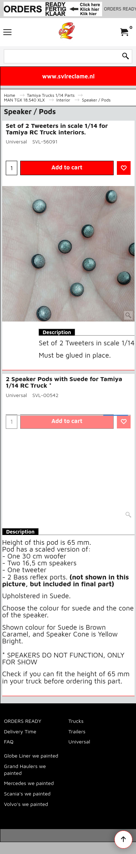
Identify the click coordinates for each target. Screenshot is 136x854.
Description (57, 332)
